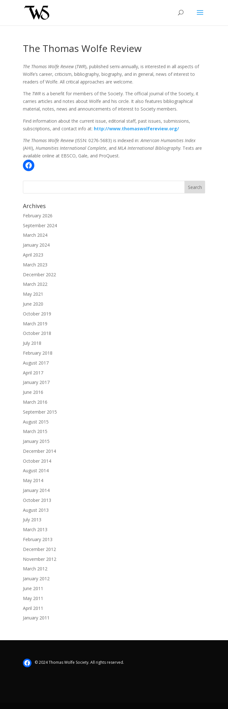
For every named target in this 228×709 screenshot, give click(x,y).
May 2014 (33, 480)
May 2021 (33, 294)
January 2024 (36, 245)
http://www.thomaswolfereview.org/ (136, 129)
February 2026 (37, 216)
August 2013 (36, 510)
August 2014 (36, 470)
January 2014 (36, 490)
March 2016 (35, 402)
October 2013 (37, 500)
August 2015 (36, 422)
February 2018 (37, 353)
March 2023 (35, 265)
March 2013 (35, 529)
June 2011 (33, 588)
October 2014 (37, 461)
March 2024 (35, 235)
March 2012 (35, 569)
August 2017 (36, 363)
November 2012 (39, 559)
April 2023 (33, 255)
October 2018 (37, 333)
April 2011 (33, 608)
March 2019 (35, 324)
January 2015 (36, 441)
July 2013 (32, 520)
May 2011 (33, 598)
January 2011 (36, 618)
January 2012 (36, 578)
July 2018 (32, 343)
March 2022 (35, 284)
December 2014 (39, 451)
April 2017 (33, 373)
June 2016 (33, 392)
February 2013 (37, 539)
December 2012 (39, 549)
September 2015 (40, 412)
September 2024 (40, 225)
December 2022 (39, 274)
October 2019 (37, 314)
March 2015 (35, 431)
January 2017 (36, 382)
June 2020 (33, 304)
